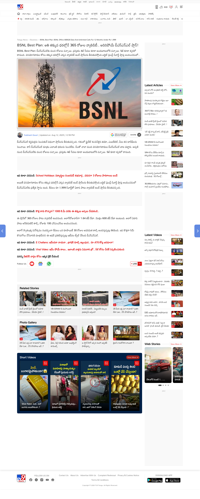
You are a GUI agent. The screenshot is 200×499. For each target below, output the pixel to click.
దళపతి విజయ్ (29, 18)
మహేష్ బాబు (140, 18)
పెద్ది (21, 18)
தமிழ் (110, 1)
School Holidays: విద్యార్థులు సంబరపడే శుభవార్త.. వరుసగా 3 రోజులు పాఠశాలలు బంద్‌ (76, 175)
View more (132, 357)
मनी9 (124, 1)
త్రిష (38, 18)
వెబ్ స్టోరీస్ (94, 13)
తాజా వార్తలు (27, 13)
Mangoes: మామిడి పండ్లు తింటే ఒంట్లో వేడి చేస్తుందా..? (124, 405)
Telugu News (22, 39)
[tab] (159, 385)
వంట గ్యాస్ (84, 18)
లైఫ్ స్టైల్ (71, 13)
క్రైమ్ (135, 13)
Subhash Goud (31, 135)
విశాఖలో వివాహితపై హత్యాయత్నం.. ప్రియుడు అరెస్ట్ (64, 405)
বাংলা (98, 1)
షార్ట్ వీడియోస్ (104, 13)
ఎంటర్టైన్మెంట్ (37, 13)
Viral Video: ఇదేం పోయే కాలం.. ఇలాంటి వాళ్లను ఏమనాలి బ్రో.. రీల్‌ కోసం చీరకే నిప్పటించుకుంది (80, 249)
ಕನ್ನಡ (79, 1)
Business (34, 39)
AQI (165, 7)
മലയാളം (117, 1)
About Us (74, 475)
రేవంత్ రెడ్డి (175, 18)
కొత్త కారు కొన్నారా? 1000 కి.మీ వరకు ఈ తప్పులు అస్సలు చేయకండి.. (67, 211)
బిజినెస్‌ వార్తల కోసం (33, 256)
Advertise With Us (88, 475)
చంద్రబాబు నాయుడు (163, 18)
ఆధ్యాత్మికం (142, 13)
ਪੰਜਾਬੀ (104, 1)
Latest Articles (154, 85)
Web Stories (152, 344)
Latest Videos (153, 235)
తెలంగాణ (63, 13)
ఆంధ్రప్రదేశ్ (54, 13)
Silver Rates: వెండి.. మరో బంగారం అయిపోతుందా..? (31, 405)
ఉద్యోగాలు (45, 18)
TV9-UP (131, 1)
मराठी (85, 1)
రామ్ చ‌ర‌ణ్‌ (150, 18)
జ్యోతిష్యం (62, 18)
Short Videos (28, 357)
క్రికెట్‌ (114, 18)
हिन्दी (74, 1)
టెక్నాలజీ (53, 18)
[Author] (20, 135)
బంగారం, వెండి (105, 18)
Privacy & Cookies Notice (128, 475)
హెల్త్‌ (129, 13)
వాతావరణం (94, 18)
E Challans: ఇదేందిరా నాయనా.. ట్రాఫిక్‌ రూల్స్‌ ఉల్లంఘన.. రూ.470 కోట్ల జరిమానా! (74, 242)
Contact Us (63, 475)
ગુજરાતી (91, 1)
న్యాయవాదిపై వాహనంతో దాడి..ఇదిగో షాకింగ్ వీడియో (92, 405)
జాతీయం (114, 13)
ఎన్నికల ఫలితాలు (72, 18)
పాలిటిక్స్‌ (151, 13)
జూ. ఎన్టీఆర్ (129, 18)
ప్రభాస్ (121, 18)
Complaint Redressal (107, 475)
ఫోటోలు (79, 13)
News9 (67, 1)
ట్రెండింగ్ (123, 13)
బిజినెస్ (86, 13)
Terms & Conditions (100, 480)
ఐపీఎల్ (46, 13)
